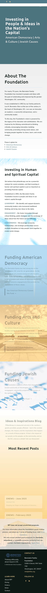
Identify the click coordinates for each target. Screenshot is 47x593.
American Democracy (14, 145)
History (7, 585)
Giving (7, 582)
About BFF (8, 580)
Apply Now (35, 543)
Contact (7, 591)
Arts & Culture (11, 147)
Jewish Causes (11, 149)
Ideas (7, 588)
